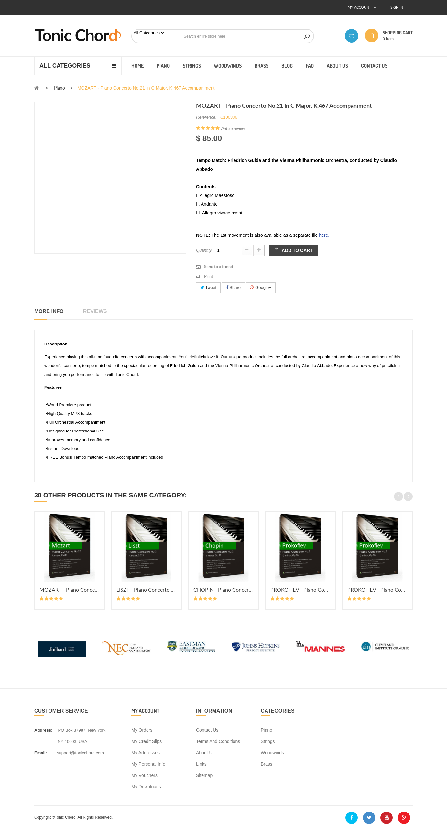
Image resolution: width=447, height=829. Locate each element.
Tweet (208, 287)
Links (201, 764)
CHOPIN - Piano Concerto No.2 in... (223, 589)
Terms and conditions (218, 741)
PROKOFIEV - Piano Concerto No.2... (300, 589)
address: (43, 730)
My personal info (148, 764)
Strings (268, 741)
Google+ (260, 287)
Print (208, 276)
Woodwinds (272, 752)
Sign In (396, 7)
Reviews (95, 311)
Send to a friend (218, 266)
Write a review (232, 128)
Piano (266, 730)
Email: (40, 752)
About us (205, 752)
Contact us (207, 730)
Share (233, 287)
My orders (141, 730)
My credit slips (146, 741)
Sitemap (204, 775)
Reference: (206, 117)
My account (145, 710)
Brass (266, 764)
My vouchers (144, 775)
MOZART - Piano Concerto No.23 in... (69, 589)
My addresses (145, 752)
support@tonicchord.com (80, 752)
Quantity (204, 250)
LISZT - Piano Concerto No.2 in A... (146, 589)
